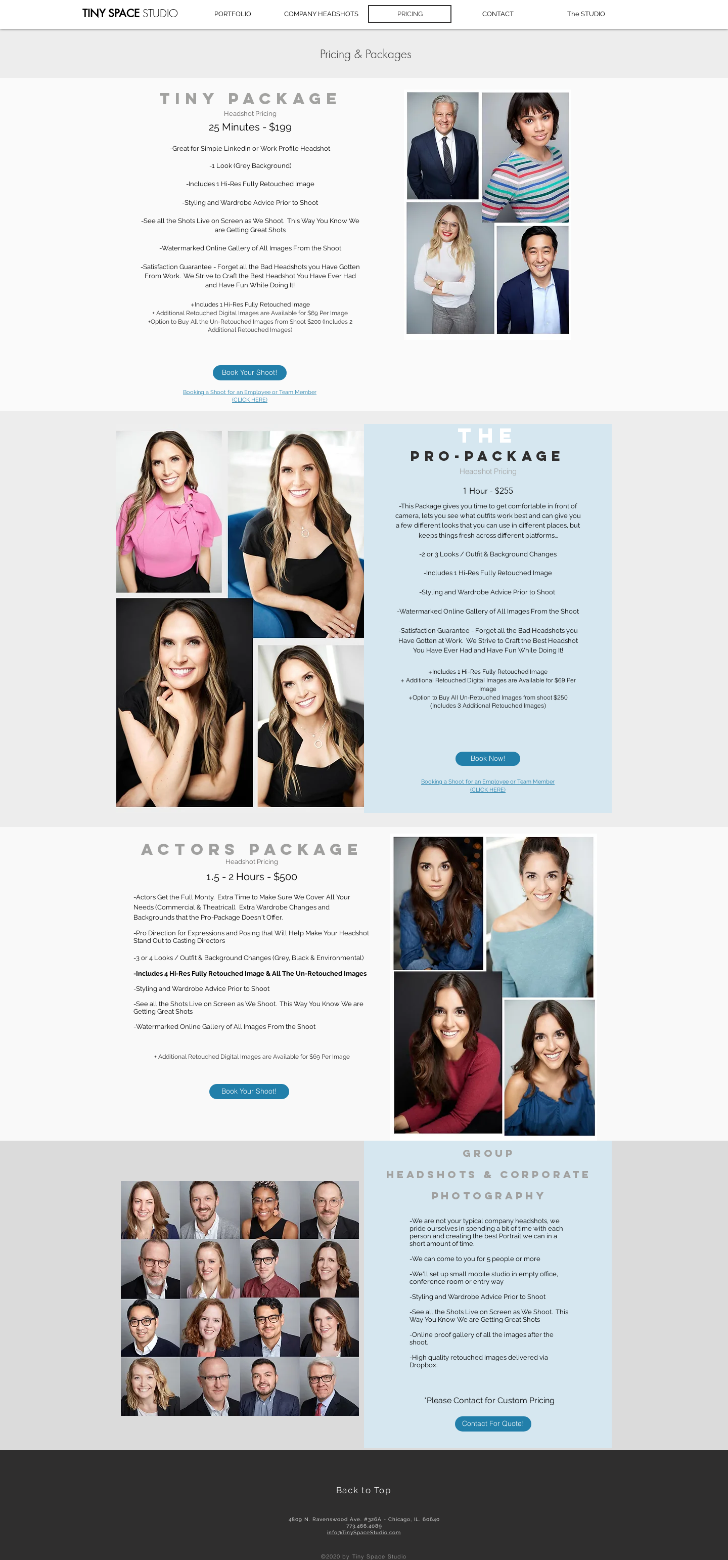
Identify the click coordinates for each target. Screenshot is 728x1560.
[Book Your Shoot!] (250, 372)
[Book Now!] (488, 759)
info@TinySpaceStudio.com (364, 1532)
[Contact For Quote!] (493, 1424)
